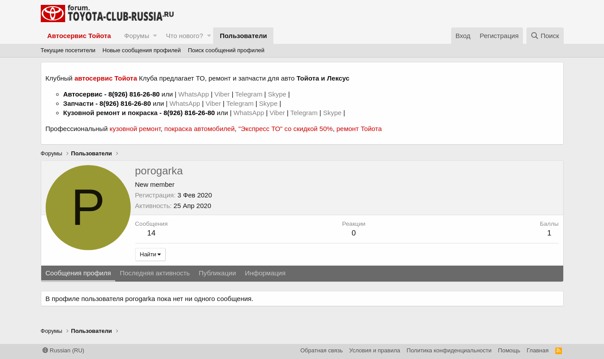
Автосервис (83, 94)
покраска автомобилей (199, 128)
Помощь (509, 350)
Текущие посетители (68, 50)
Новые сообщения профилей (141, 50)
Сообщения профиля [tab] (78, 273)
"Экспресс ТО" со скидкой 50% (285, 128)
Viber (222, 94)
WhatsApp (194, 94)
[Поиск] (545, 35)
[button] (155, 35)
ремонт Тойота (359, 128)
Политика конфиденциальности (449, 350)
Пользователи (243, 35)
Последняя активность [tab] (155, 273)
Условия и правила (374, 350)
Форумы (136, 35)
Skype (278, 94)
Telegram (249, 94)
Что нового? (184, 35)
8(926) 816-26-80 (134, 94)
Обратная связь (321, 350)
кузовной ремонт (134, 128)
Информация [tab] (265, 273)
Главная (538, 350)
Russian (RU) (64, 350)
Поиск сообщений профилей (226, 50)
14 (151, 233)
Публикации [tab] (217, 273)
